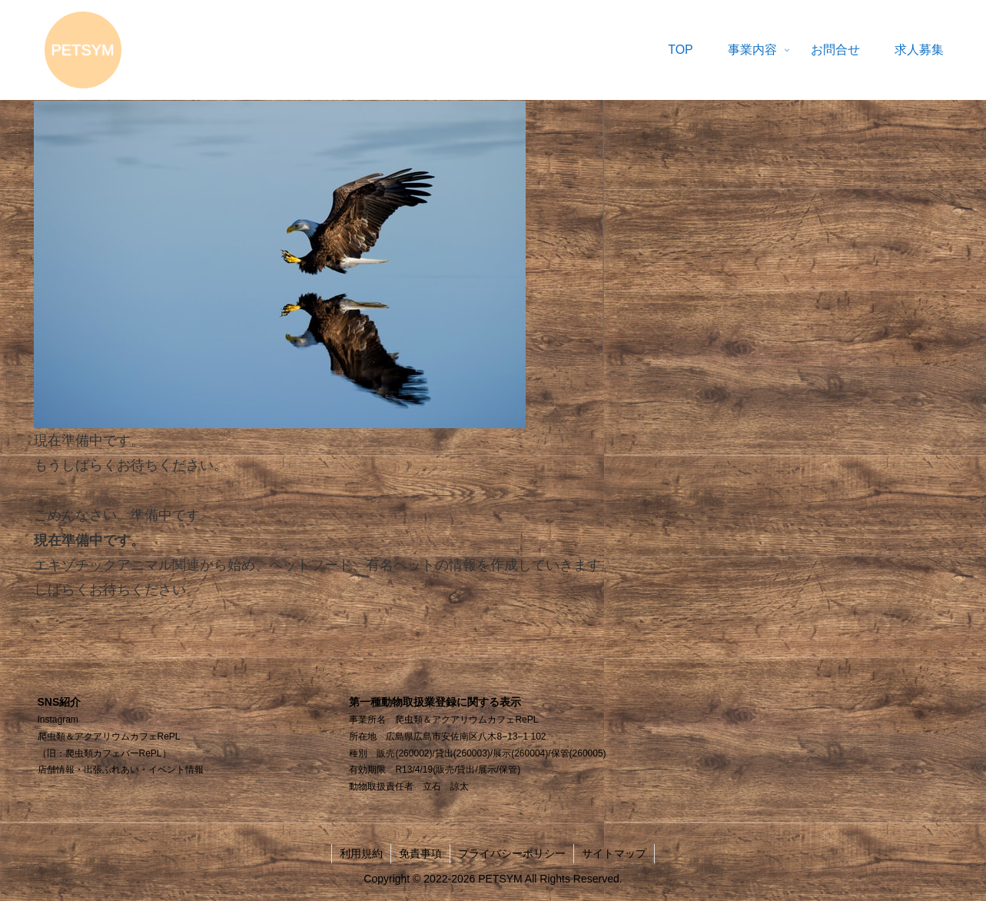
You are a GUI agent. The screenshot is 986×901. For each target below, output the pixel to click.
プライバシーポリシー (512, 853)
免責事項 (420, 853)
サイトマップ (614, 853)
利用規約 (361, 853)
